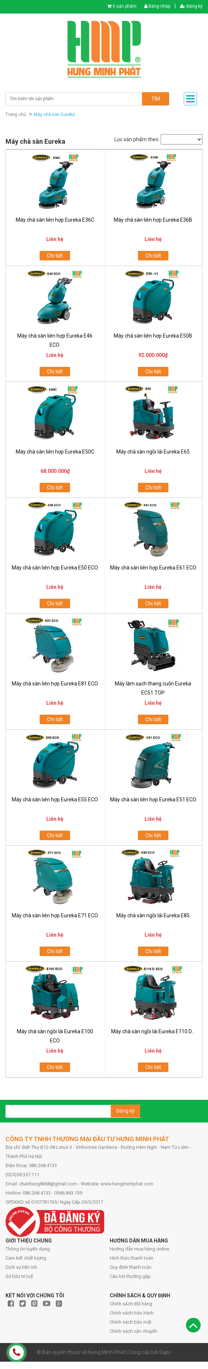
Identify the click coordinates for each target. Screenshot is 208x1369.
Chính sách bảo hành (132, 1313)
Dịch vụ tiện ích (21, 1267)
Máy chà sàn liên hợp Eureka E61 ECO (153, 568)
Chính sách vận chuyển (133, 1331)
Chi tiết (55, 256)
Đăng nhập (157, 6)
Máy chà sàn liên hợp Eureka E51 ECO (153, 799)
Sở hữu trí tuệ (19, 1276)
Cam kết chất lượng (26, 1258)
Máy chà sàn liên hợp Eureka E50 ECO (55, 568)
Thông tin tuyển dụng (28, 1249)
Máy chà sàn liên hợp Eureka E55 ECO (55, 799)
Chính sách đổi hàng (131, 1303)
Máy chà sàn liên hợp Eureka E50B (153, 336)
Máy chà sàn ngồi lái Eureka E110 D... (153, 1031)
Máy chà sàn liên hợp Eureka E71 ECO (55, 915)
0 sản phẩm (124, 6)
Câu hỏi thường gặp (130, 1276)
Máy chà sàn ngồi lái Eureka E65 (153, 452)
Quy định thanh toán (131, 1267)
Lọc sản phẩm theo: (137, 139)
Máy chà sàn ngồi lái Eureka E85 (153, 915)
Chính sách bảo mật (131, 1322)
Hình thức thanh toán (131, 1258)
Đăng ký (191, 6)
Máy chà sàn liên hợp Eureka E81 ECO (55, 684)
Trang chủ (16, 114)
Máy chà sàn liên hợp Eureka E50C (55, 452)
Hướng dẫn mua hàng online (139, 1249)
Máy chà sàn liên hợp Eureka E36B (153, 220)
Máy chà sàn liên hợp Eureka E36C (55, 220)
